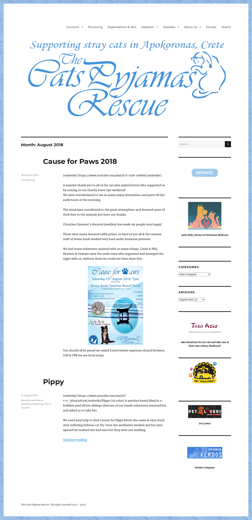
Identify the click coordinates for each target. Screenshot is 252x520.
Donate (211, 27)
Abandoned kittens (32, 400)
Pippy (53, 381)
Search (226, 27)
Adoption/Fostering (32, 404)
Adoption (147, 27)
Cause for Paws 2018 (80, 161)
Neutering (95, 27)
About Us (190, 27)
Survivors (72, 27)
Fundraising (28, 180)
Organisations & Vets (121, 27)
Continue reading (75, 439)
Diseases (169, 27)
